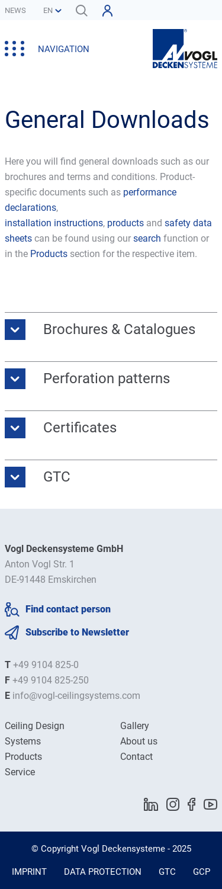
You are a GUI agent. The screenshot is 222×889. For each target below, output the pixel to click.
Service (20, 772)
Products (48, 253)
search (147, 238)
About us (138, 741)
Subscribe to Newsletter (77, 632)
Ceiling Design (35, 725)
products (126, 223)
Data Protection (102, 871)
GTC (167, 871)
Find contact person (68, 609)
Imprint (29, 871)
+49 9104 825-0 (46, 664)
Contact (136, 756)
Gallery (134, 725)
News (15, 10)
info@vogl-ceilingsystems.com (76, 695)
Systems (23, 741)
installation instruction (51, 223)
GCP (201, 871)
